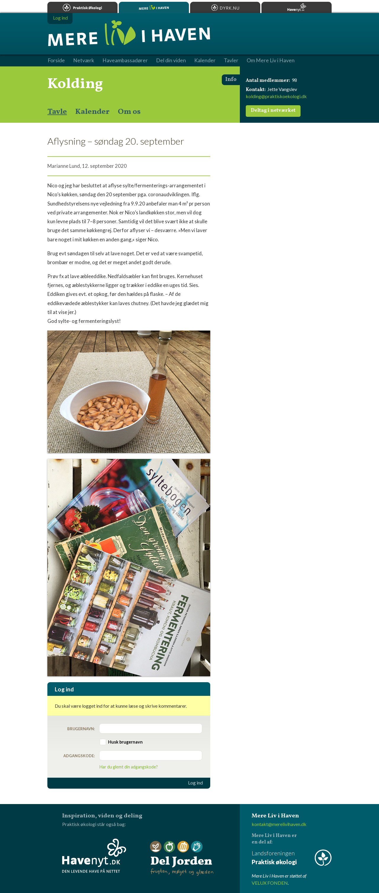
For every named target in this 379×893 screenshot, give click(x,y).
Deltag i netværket (273, 110)
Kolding (75, 84)
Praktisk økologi (82, 7)
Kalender (92, 112)
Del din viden (171, 60)
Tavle (57, 112)
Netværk (83, 60)
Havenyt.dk (296, 7)
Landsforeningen (292, 857)
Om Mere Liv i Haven (271, 60)
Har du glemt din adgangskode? (128, 766)
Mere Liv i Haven (154, 7)
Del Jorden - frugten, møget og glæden (182, 858)
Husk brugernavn (125, 741)
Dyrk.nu (225, 7)
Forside (56, 60)
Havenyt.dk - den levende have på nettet (94, 855)
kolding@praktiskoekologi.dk (276, 96)
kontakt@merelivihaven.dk (279, 824)
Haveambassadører (125, 60)
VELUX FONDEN (270, 883)
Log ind (195, 782)
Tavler (231, 60)
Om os (129, 112)
